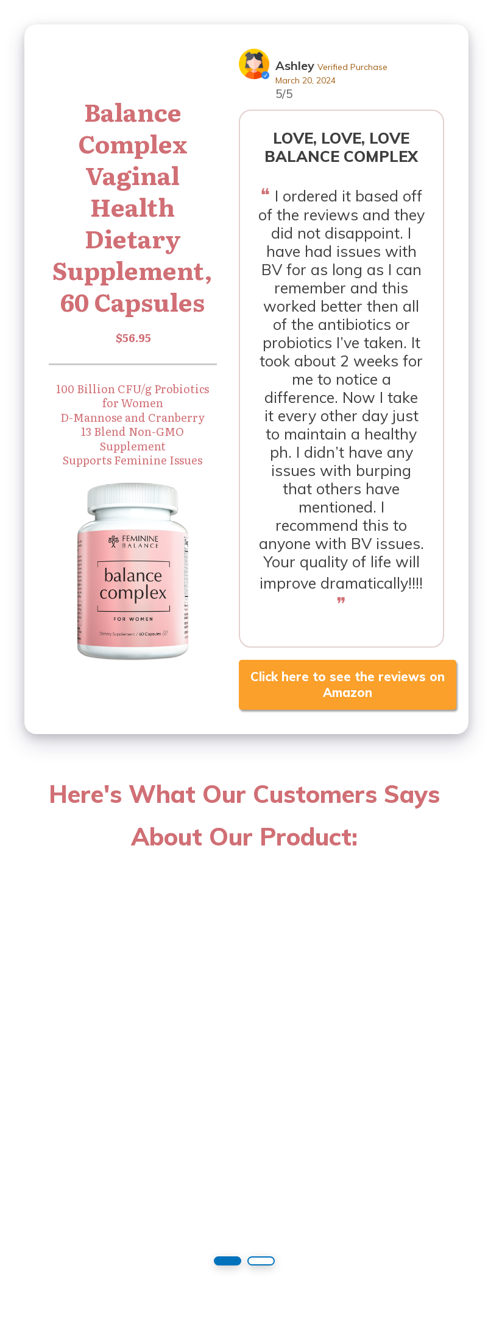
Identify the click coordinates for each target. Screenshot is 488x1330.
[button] (227, 1260)
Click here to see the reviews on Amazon (347, 684)
